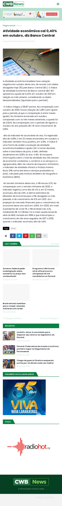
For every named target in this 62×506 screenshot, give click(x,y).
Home (10, 501)
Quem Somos (23, 501)
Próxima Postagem (49, 318)
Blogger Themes (27, 497)
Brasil (19, 25)
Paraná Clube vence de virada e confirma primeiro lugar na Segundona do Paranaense (38, 349)
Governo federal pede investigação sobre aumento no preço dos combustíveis (14, 272)
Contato (37, 501)
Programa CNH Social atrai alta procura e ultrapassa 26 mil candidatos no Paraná (43, 272)
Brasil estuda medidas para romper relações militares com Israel (14, 306)
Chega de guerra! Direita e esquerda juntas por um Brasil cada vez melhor (35, 361)
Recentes (10, 325)
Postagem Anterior (13, 318)
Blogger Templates (45, 497)
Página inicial (9, 25)
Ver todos (55, 244)
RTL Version (49, 501)
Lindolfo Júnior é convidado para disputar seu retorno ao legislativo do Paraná (36, 335)
